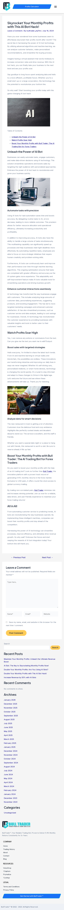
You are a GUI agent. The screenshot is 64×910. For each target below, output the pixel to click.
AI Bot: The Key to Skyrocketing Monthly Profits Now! (26, 666)
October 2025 (9, 712)
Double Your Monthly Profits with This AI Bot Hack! (25, 673)
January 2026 (9, 700)
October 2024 (10, 759)
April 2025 (8, 735)
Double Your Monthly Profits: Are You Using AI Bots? (26, 670)
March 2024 (9, 786)
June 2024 (8, 774)
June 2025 (8, 727)
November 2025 (10, 708)
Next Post (47, 557)
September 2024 (11, 763)
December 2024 (10, 751)
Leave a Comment (14, 31)
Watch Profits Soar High (22, 140)
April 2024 (8, 782)
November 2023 (10, 802)
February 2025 (10, 743)
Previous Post (18, 557)
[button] (56, 7)
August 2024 (9, 767)
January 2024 (10, 794)
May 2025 (8, 731)
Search (7, 644)
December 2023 (10, 798)
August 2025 (9, 719)
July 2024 (8, 771)
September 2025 (11, 716)
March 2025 (9, 739)
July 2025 (8, 723)
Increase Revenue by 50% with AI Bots (20, 677)
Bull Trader (47, 471)
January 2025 (9, 747)
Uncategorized (10, 813)
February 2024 (10, 790)
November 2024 (11, 755)
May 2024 (8, 778)
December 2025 (10, 704)
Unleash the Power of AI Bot (23, 137)
